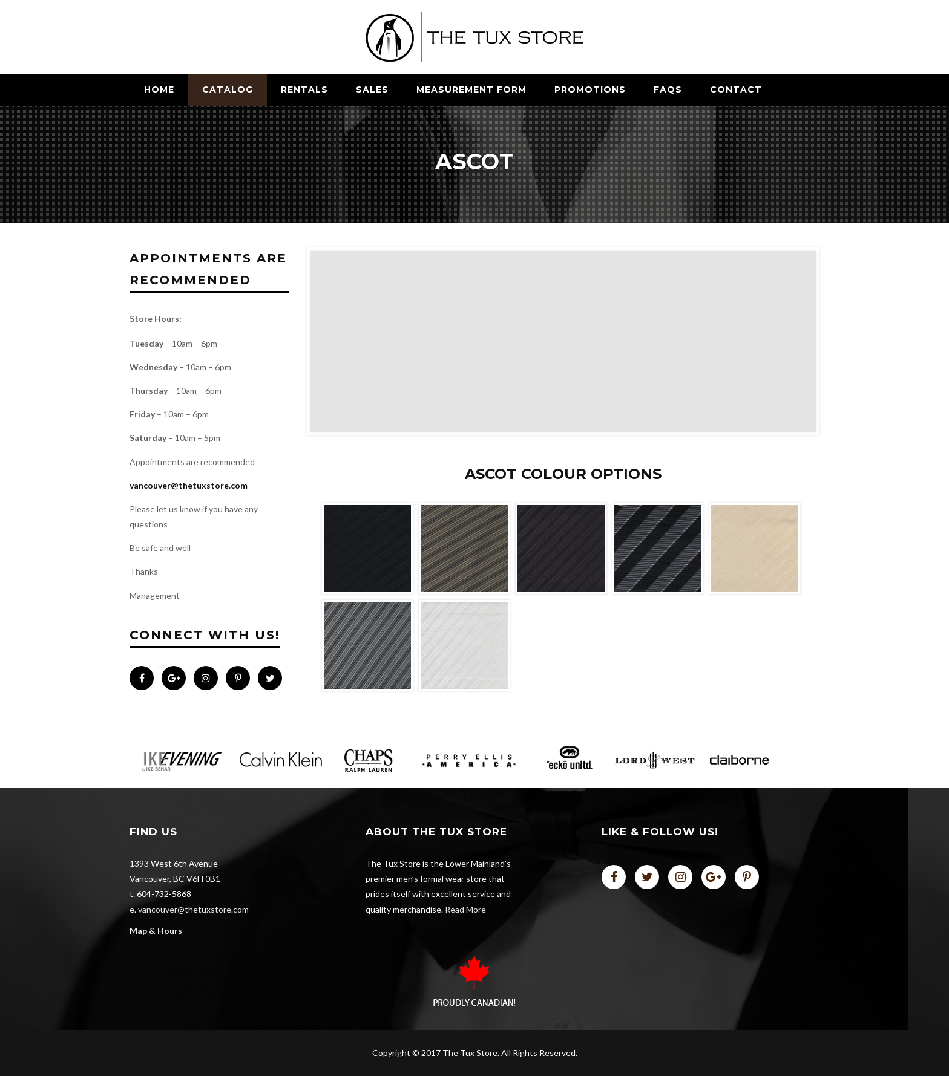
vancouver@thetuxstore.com (189, 485)
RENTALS (304, 89)
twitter (647, 877)
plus (713, 877)
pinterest (747, 877)
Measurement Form (471, 89)
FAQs (668, 89)
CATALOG (227, 89)
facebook (614, 877)
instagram (680, 877)
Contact (736, 89)
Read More (465, 909)
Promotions (590, 89)
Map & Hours (156, 930)
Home (159, 89)
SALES (372, 89)
